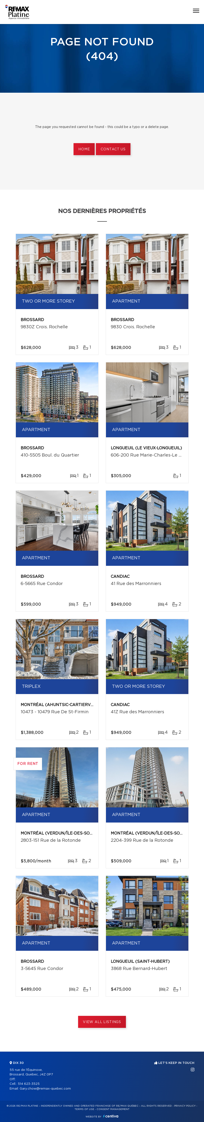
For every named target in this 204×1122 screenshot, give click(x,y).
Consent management (113, 1109)
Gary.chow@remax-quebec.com (45, 1088)
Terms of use (84, 1109)
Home (84, 149)
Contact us (113, 149)
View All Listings (102, 1022)
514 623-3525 (29, 1083)
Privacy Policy (185, 1106)
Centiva (110, 1116)
